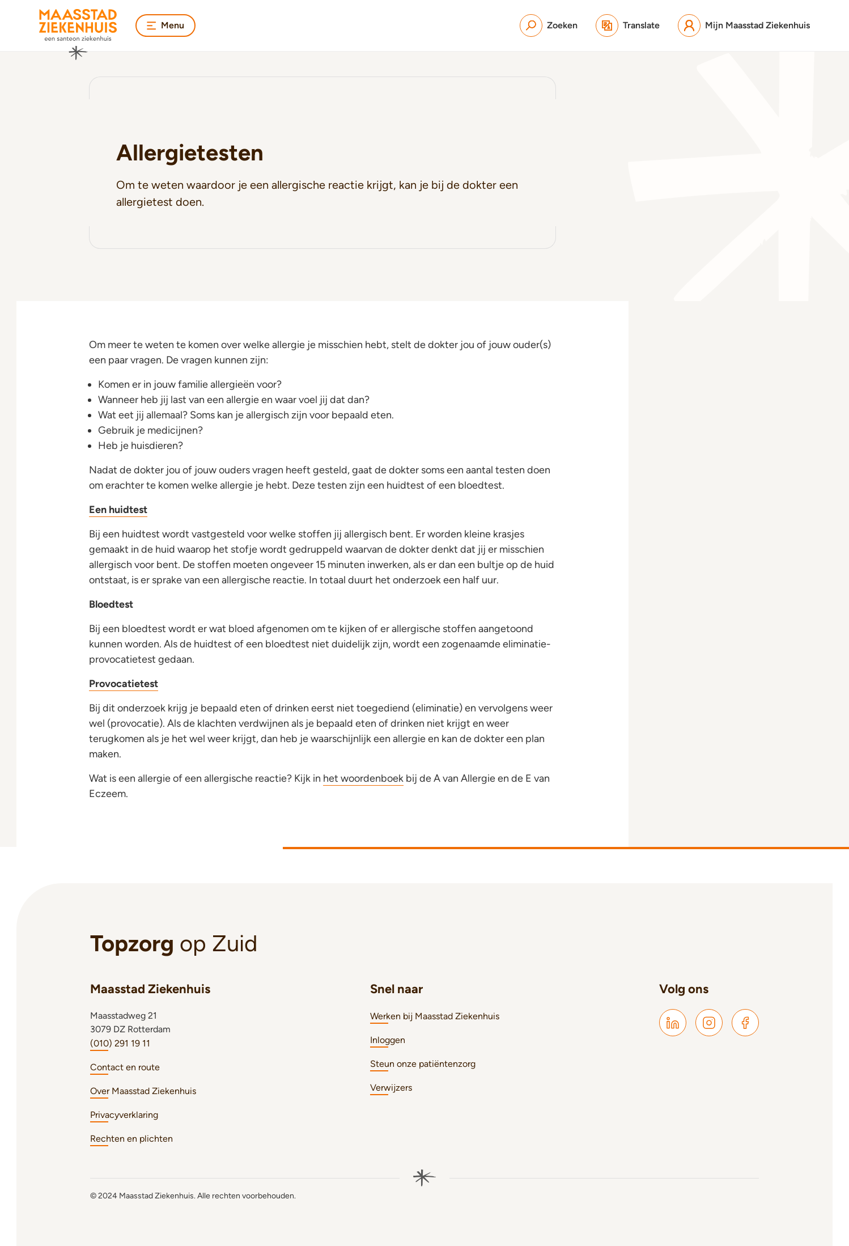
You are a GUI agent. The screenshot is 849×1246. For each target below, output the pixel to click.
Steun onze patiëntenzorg (423, 1063)
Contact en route (125, 1067)
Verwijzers (391, 1087)
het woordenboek (363, 778)
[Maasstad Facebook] (745, 1022)
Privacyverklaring (124, 1114)
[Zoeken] (549, 25)
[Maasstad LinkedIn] (672, 1022)
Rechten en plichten (131, 1138)
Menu (165, 25)
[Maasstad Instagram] (709, 1022)
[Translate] (628, 25)
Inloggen (387, 1040)
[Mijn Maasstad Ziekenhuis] (744, 25)
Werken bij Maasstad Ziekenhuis (434, 1016)
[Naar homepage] (78, 34)
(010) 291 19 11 (120, 1043)
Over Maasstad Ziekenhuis (143, 1091)
